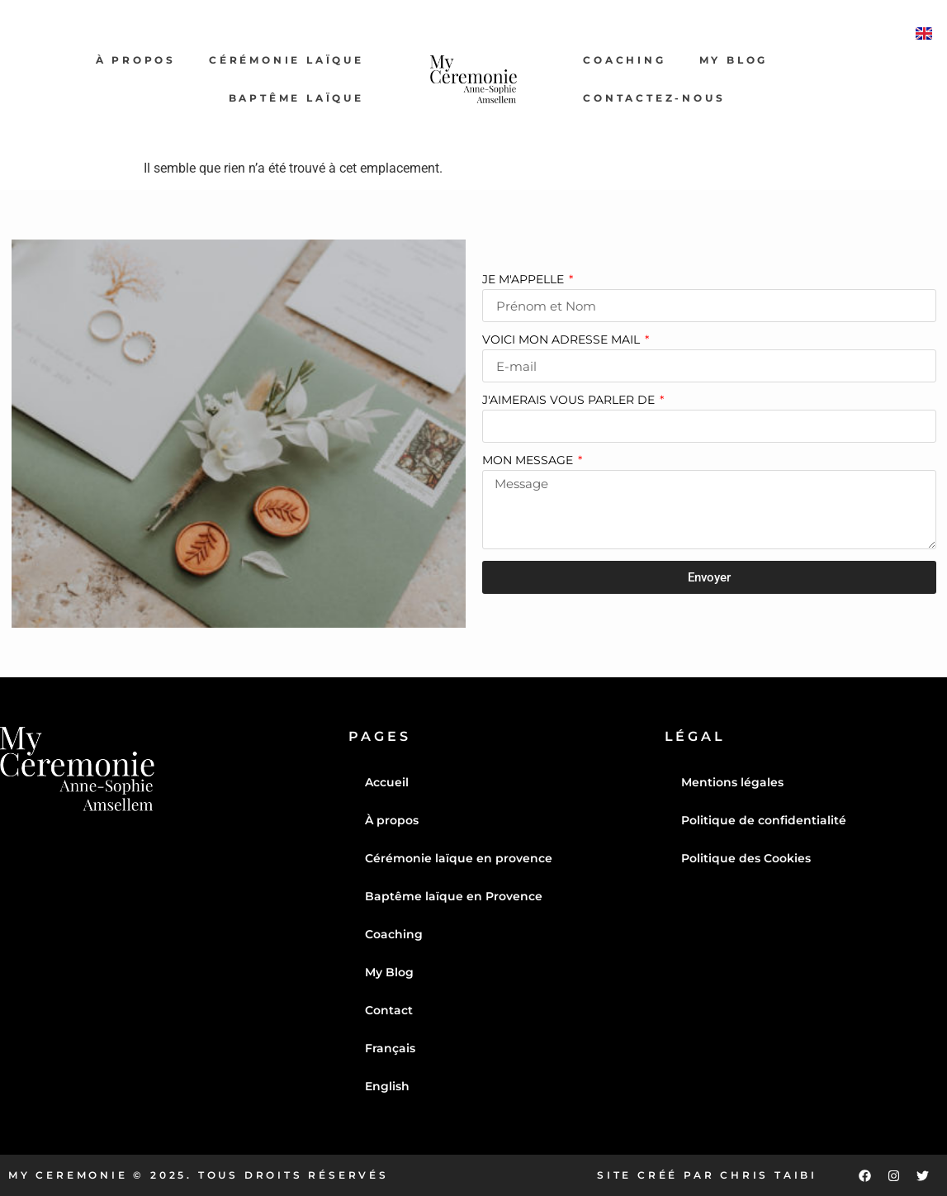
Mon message (529, 460)
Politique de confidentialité (763, 820)
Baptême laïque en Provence (453, 896)
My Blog (734, 60)
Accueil (387, 782)
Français (390, 1048)
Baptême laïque (296, 98)
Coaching (624, 60)
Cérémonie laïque (286, 60)
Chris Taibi (768, 1175)
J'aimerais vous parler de (570, 400)
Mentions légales (732, 782)
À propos (136, 60)
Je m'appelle (524, 280)
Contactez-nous (654, 98)
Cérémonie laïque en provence (458, 858)
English (387, 1086)
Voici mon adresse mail (562, 340)
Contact (389, 1010)
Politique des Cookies (746, 858)
